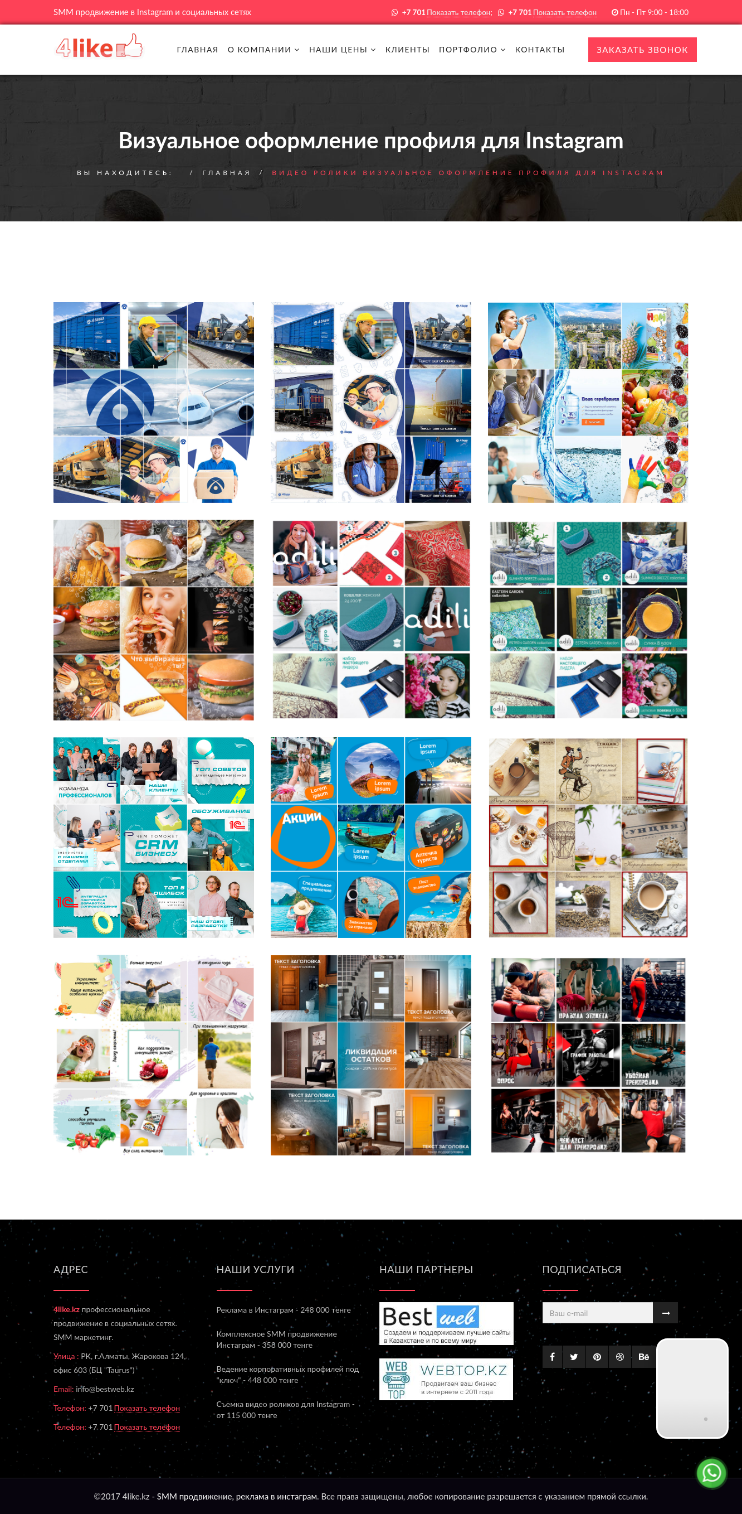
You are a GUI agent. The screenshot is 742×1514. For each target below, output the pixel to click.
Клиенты (407, 49)
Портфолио (472, 49)
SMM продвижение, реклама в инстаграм (237, 1496)
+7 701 (134, 1408)
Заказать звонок (643, 50)
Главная (197, 49)
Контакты (540, 49)
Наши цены (343, 49)
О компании (264, 49)
